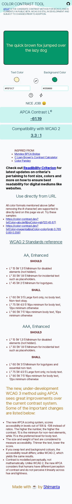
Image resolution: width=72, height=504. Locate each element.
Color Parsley (23, 160)
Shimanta (51, 486)
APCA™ (6, 9)
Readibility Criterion (39, 168)
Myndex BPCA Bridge (27, 154)
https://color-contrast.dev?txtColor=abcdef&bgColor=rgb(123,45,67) (31, 220)
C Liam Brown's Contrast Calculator (36, 157)
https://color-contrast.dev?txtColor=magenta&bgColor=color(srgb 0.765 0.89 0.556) (33, 229)
